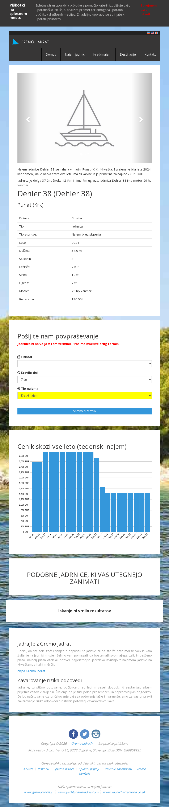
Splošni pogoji (89, 769)
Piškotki (43, 769)
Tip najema (27, 388)
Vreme (141, 769)
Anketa (28, 769)
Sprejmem (149, 5)
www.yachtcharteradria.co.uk (124, 792)
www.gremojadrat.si (38, 792)
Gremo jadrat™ (82, 743)
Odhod (24, 357)
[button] (27, 118)
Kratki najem (102, 54)
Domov (51, 54)
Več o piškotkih (147, 12)
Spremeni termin (84, 411)
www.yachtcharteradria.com (78, 792)
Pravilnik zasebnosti (117, 769)
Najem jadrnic (75, 54)
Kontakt (150, 54)
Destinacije (128, 54)
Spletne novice (63, 769)
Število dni (27, 372)
